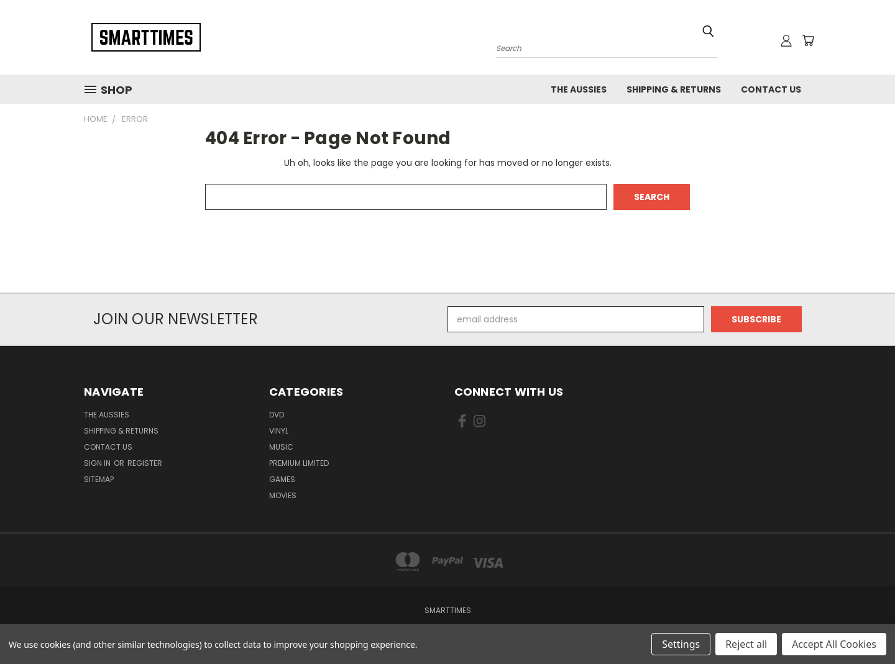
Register (144, 463)
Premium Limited (299, 463)
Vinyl (278, 430)
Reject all (746, 644)
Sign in (98, 463)
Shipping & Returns (673, 89)
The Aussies (579, 89)
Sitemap (99, 479)
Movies (282, 495)
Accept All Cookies (834, 644)
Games (282, 479)
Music (281, 447)
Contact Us (771, 89)
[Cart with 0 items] (808, 40)
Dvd (276, 414)
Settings (681, 644)
